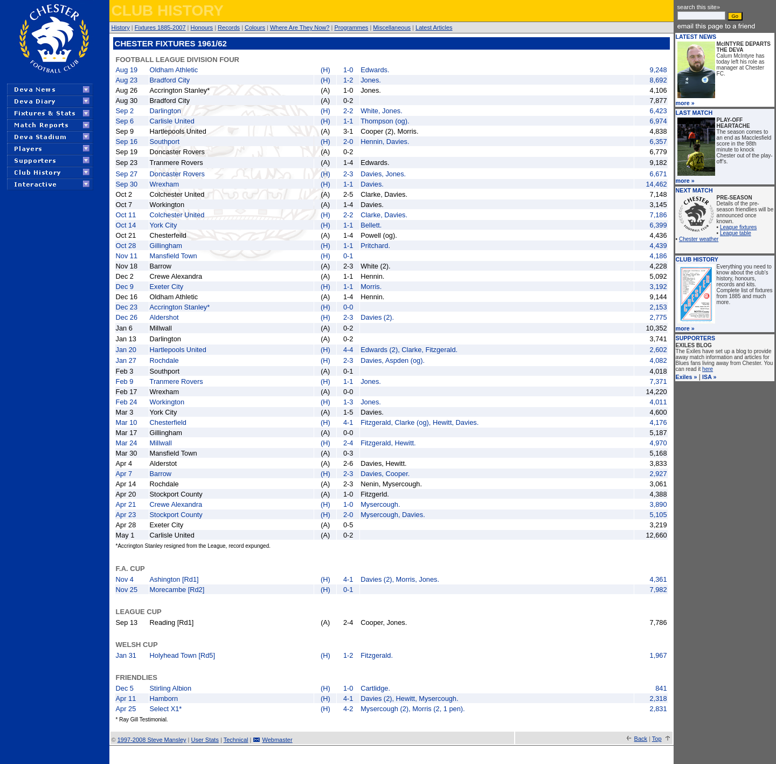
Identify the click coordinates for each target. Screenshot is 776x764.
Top (657, 738)
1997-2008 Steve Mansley (151, 740)
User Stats (205, 740)
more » (685, 103)
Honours (202, 27)
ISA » (709, 377)
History (121, 27)
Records (229, 27)
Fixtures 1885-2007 (160, 27)
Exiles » (686, 377)
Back (640, 738)
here (707, 369)
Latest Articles (433, 27)
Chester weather (698, 239)
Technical (236, 740)
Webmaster (277, 740)
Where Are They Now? (299, 27)
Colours (255, 27)
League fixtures (738, 227)
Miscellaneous (392, 27)
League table (735, 233)
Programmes (351, 27)
